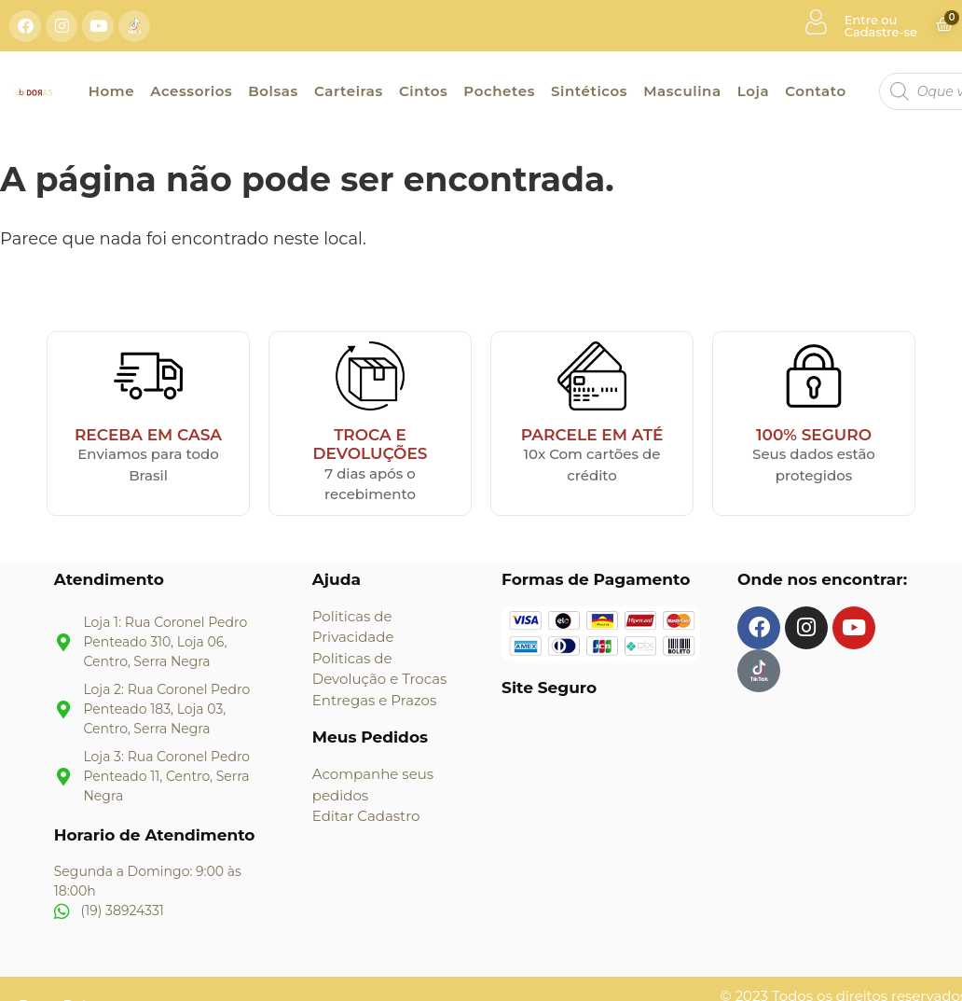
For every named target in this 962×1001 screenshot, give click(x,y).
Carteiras (348, 91)
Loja (753, 91)
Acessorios (191, 91)
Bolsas (273, 91)
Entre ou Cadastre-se (881, 25)
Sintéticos (589, 91)
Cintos (423, 91)
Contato (815, 91)
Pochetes (499, 91)
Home (111, 91)
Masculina (682, 91)
